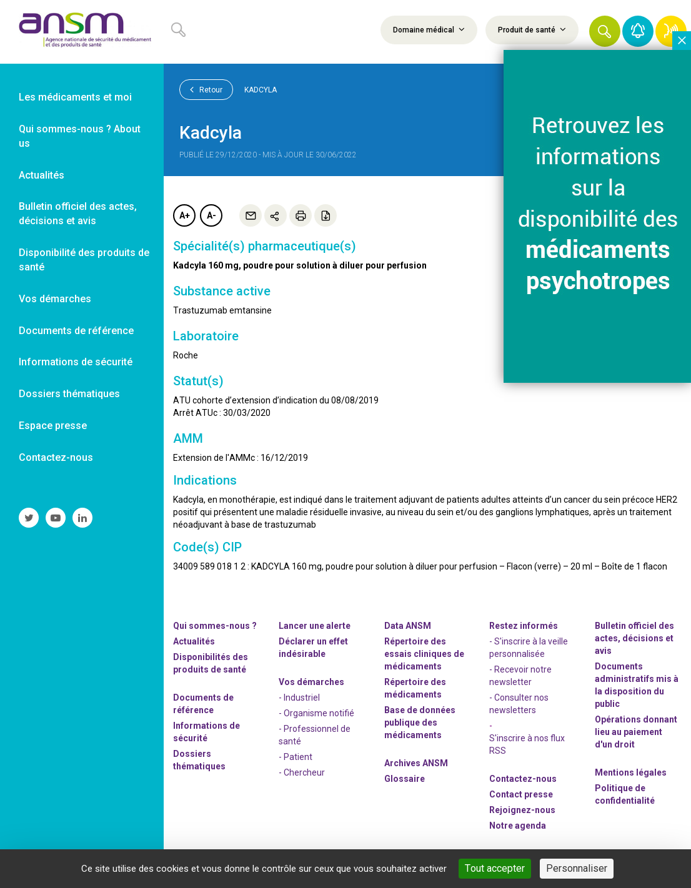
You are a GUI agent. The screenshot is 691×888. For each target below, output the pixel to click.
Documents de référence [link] (76, 331)
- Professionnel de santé (314, 735)
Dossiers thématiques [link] (69, 394)
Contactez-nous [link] (56, 457)
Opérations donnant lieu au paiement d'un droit (636, 731)
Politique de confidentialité (625, 794)
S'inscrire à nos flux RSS (527, 744)
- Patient (295, 757)
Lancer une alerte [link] (314, 626)
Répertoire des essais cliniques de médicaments (424, 653)
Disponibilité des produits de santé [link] (84, 260)
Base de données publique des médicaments (419, 722)
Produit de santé (532, 29)
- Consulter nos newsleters (519, 704)
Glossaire (404, 779)
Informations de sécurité (206, 732)
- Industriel (299, 698)
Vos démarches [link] (55, 299)
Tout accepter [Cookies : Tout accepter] (495, 868)
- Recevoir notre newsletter (520, 675)
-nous (522, 810)
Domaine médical (429, 29)
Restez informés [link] (523, 626)
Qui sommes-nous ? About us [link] (80, 136)
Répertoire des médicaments (415, 688)
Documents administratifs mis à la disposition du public (637, 685)
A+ (184, 215)
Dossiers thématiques (199, 760)
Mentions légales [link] (631, 772)
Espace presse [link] (53, 426)
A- (211, 215)
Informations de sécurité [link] (75, 362)
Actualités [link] (41, 175)
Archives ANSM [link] (416, 763)
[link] (82, 32)
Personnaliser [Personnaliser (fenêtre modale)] (576, 868)
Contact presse (521, 794)
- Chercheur (302, 772)
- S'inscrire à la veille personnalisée (528, 647)
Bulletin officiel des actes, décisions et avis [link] (78, 213)
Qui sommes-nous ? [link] (215, 626)
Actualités (194, 641)
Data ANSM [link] (407, 626)
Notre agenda (517, 826)
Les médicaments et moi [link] (75, 97)
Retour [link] (206, 89)
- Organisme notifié (316, 713)
